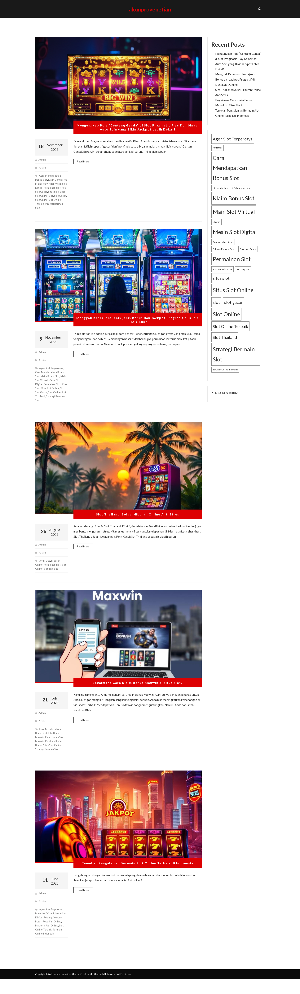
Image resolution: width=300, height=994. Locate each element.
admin (42, 166)
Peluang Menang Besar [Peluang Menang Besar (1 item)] (224, 255)
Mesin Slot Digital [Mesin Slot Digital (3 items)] (235, 238)
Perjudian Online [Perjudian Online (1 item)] (248, 255)
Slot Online (50, 210)
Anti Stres (45, 571)
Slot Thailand (57, 407)
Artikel (43, 174)
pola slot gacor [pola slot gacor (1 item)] (242, 276)
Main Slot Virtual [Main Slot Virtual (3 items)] (234, 218)
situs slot (49, 202)
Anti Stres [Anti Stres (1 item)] (217, 154)
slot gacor (56, 402)
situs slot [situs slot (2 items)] (221, 284)
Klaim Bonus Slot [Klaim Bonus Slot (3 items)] (233, 204)
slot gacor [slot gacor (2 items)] (233, 308)
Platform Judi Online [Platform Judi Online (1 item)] (222, 276)
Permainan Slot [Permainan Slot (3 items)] (232, 265)
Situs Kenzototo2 (226, 399)
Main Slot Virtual (51, 190)
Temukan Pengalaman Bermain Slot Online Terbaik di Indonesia (137, 874)
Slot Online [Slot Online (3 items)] (226, 321)
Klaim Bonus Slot (51, 386)
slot (52, 206)
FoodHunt (85, 988)
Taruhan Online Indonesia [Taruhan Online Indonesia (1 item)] (225, 376)
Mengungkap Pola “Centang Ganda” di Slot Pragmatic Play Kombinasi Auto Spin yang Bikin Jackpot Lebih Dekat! (137, 134)
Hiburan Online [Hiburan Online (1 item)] (220, 195)
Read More (83, 168)
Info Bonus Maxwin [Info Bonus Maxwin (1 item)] (241, 195)
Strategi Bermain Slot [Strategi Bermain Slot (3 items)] (234, 360)
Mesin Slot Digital (45, 194)
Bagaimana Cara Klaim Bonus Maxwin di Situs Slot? (137, 693)
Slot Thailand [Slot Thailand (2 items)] (225, 344)
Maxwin (39, 751)
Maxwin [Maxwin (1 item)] (216, 228)
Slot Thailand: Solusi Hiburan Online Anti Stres (137, 525)
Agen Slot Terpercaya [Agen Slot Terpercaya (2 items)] (233, 145)
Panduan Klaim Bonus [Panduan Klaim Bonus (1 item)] (223, 249)
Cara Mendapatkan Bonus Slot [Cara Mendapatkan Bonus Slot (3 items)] (230, 174)
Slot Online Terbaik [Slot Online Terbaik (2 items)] (230, 333)
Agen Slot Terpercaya (52, 378)
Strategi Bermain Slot (48, 411)
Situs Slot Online (54, 755)
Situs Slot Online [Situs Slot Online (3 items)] (233, 296)
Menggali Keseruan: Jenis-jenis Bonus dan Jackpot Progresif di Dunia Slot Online (137, 331)
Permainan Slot (44, 198)
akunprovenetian (150, 12)
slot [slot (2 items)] (216, 308)
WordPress (125, 988)
